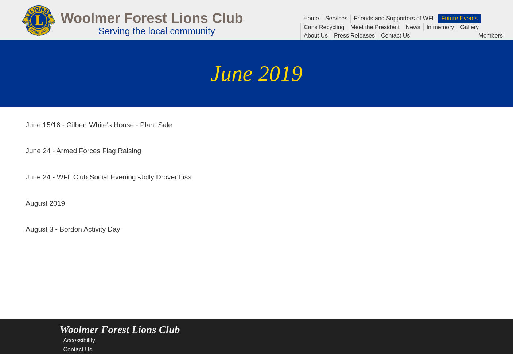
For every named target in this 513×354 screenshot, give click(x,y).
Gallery (468, 26)
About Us (316, 35)
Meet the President (374, 26)
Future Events (458, 18)
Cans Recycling (324, 27)
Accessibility (79, 340)
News (411, 26)
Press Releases (354, 35)
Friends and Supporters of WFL (394, 18)
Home (311, 18)
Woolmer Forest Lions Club (152, 18)
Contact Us (394, 35)
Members (490, 35)
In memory (440, 26)
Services (336, 18)
